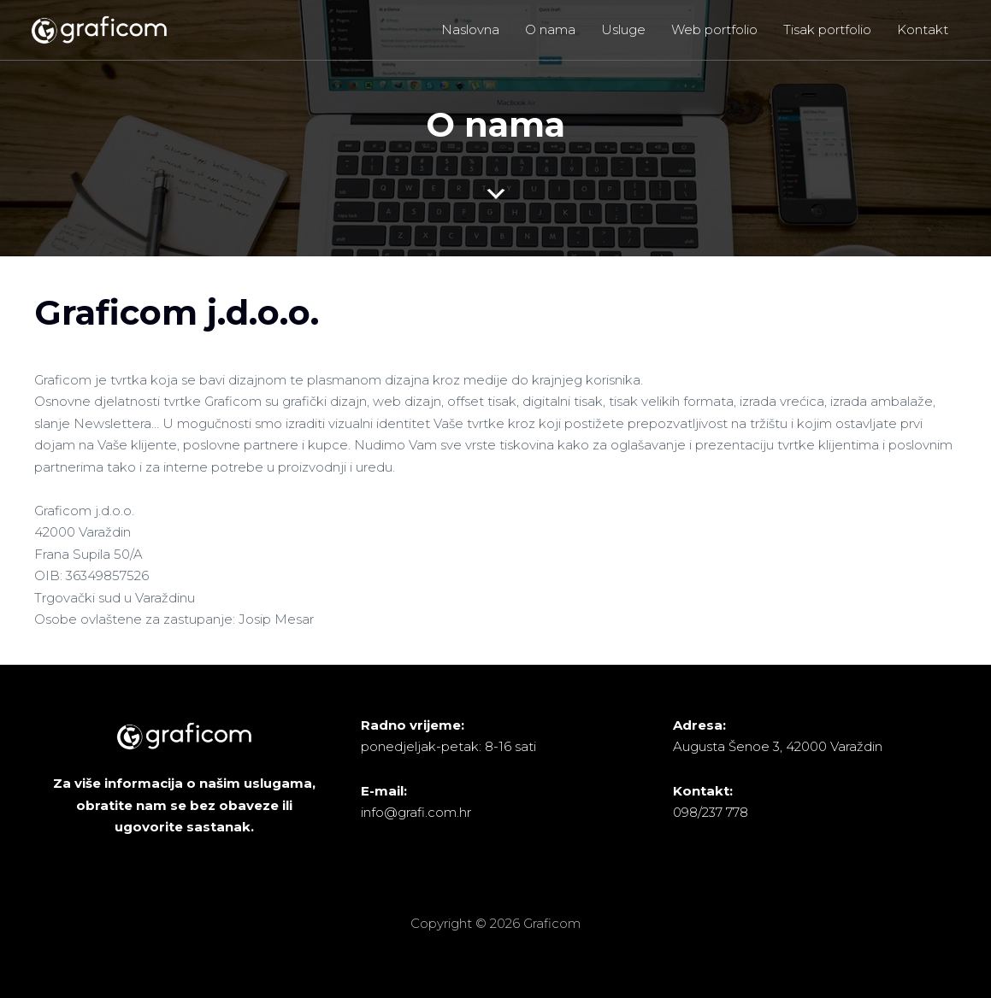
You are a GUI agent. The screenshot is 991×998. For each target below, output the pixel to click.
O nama (550, 29)
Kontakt (922, 29)
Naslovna (470, 29)
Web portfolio (714, 29)
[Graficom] (99, 29)
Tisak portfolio (827, 29)
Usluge (623, 29)
